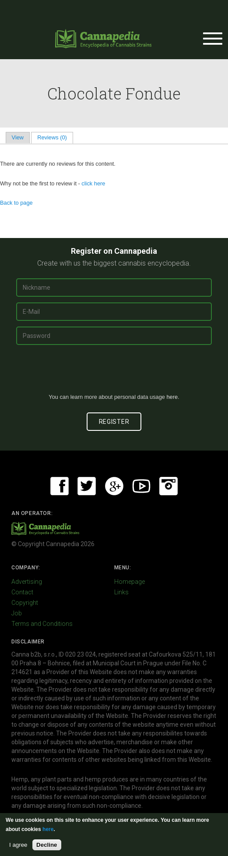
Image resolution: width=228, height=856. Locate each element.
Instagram (168, 486)
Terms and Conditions (42, 623)
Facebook (59, 486)
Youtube (141, 486)
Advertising (26, 581)
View (18, 137)
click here (93, 183)
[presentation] (114, 372)
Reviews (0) (55, 137)
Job (16, 613)
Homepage (129, 581)
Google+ (114, 486)
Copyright (24, 602)
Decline (46, 845)
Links (121, 592)
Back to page (16, 202)
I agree (18, 845)
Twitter (87, 486)
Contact (22, 592)
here (172, 397)
